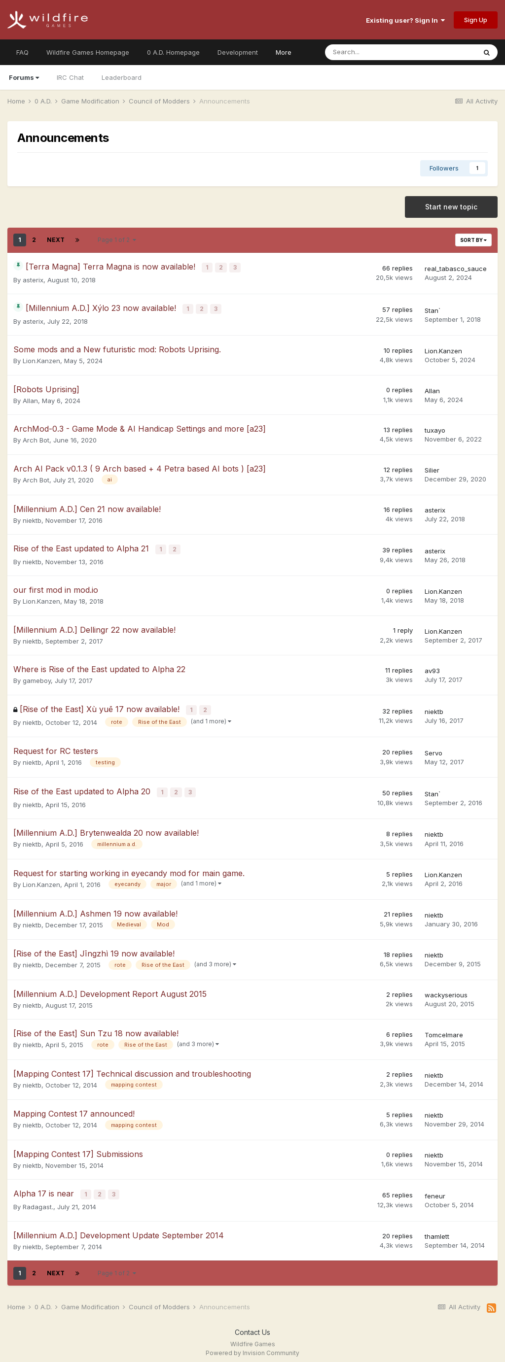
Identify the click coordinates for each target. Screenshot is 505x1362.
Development (237, 52)
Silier (432, 468)
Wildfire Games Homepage (87, 52)
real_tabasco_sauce (456, 268)
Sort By (473, 240)
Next (56, 239)
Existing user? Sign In (405, 20)
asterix (33, 279)
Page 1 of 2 (117, 239)
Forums (24, 77)
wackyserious (446, 990)
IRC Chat (70, 77)
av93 (432, 668)
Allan (30, 399)
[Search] (374, 52)
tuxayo (435, 428)
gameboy (37, 678)
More (283, 52)
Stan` (432, 309)
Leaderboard (122, 77)
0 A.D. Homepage (173, 52)
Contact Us (252, 1326)
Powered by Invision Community (252, 1347)
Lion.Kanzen (41, 359)
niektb (32, 518)
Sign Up (475, 20)
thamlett (437, 1231)
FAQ (22, 52)
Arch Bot (36, 439)
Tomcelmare (444, 1030)
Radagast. (38, 1201)
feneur (435, 1190)
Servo (433, 749)
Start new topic (451, 207)
